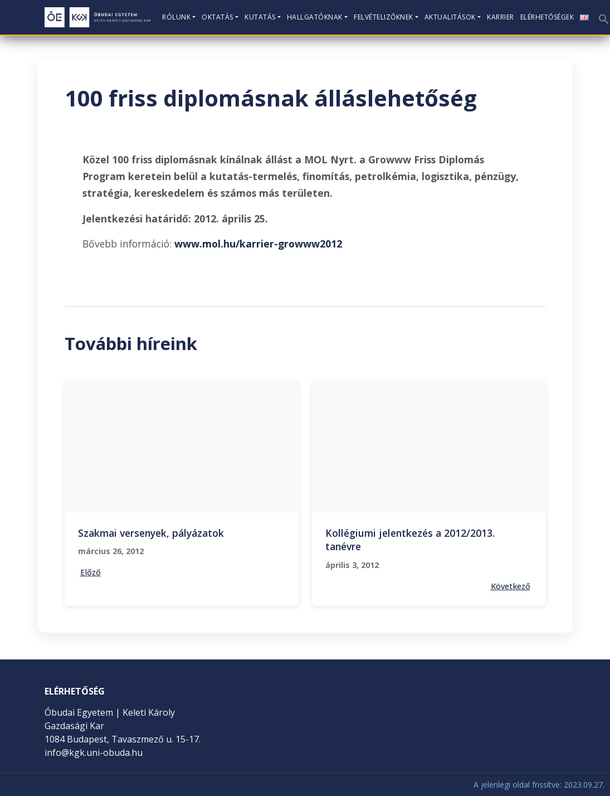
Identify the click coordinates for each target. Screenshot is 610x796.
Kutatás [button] (260, 17)
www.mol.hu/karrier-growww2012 (258, 243)
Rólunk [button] (176, 17)
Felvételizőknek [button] (383, 17)
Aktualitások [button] (450, 17)
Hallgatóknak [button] (315, 17)
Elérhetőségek (547, 17)
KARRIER (500, 17)
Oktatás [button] (217, 17)
